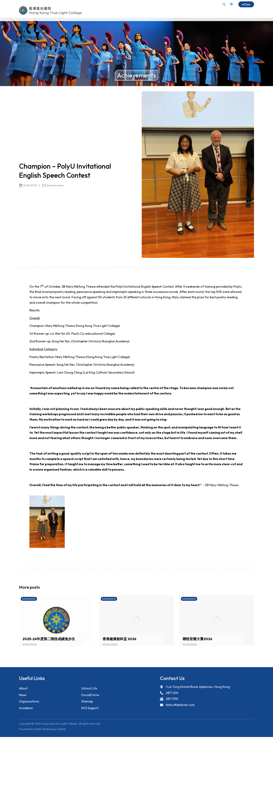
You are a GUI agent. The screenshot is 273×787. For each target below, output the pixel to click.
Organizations (29, 702)
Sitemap (87, 702)
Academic (26, 708)
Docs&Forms (90, 695)
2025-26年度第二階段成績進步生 (48, 639)
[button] (245, 588)
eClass (246, 4)
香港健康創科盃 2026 (119, 639)
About (23, 688)
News (23, 695)
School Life (89, 688)
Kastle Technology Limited (49, 729)
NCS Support (90, 708)
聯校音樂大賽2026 (197, 639)
